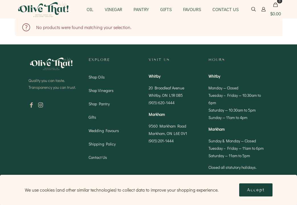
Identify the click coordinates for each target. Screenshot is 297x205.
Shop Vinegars (101, 90)
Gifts (92, 117)
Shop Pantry (99, 103)
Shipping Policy (102, 144)
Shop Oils (97, 77)
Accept (256, 189)
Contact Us (98, 157)
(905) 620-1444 (162, 102)
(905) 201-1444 (161, 141)
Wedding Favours (104, 130)
